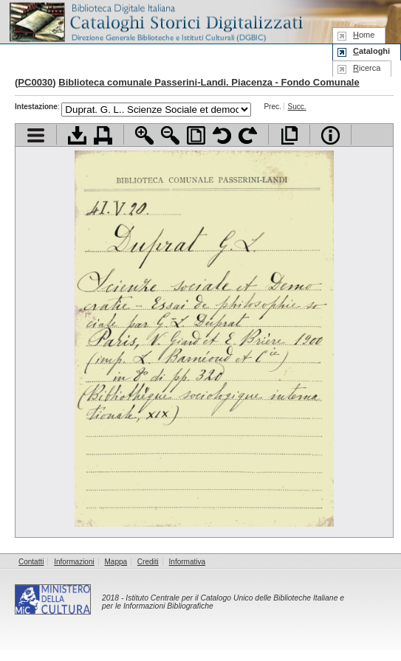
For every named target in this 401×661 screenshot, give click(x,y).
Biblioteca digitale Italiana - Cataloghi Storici (155, 21)
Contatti (31, 562)
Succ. (297, 107)
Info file (330, 135)
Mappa (116, 562)
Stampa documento (103, 135)
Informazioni (74, 562)
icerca (366, 67)
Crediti (148, 562)
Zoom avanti (144, 135)
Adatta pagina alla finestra (196, 135)
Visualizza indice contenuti (36, 135)
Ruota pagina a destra (248, 135)
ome (363, 34)
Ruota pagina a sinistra (222, 135)
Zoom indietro (170, 135)
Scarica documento (77, 135)
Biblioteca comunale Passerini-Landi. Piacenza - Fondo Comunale (208, 82)
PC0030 (35, 82)
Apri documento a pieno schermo (289, 135)
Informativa (187, 562)
